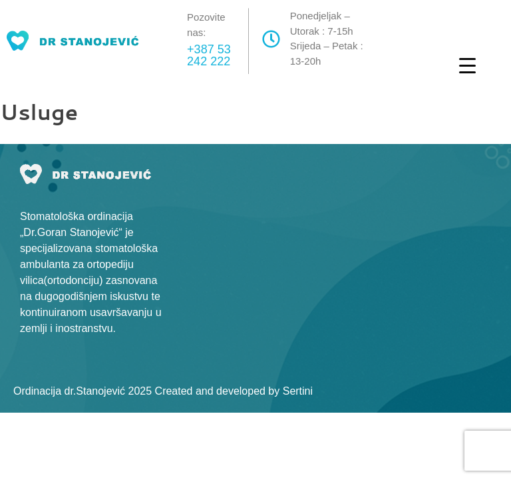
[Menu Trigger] (467, 65)
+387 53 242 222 (209, 55)
